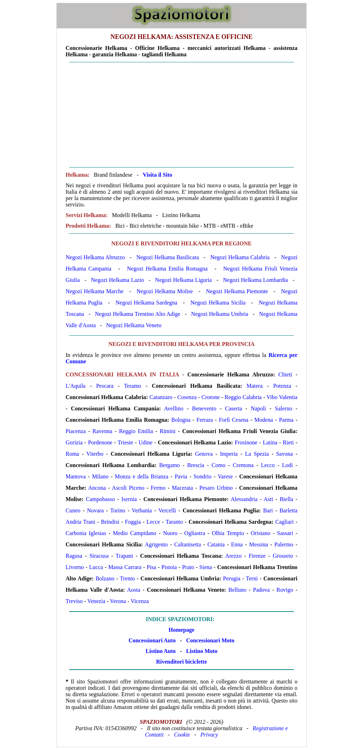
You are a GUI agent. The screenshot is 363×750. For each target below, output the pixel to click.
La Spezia (257, 454)
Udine (145, 442)
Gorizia (74, 442)
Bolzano (104, 578)
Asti (268, 499)
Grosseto (283, 556)
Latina (270, 442)
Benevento (204, 408)
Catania (216, 544)
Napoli (258, 408)
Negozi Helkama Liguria (183, 280)
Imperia (229, 454)
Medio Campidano (134, 533)
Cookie (182, 735)
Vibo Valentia (282, 397)
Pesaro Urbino (216, 488)
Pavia (181, 476)
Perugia (231, 578)
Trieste (125, 442)
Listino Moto (201, 651)
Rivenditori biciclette (181, 662)
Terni (252, 578)
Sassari (285, 533)
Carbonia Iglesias (86, 533)
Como (218, 465)
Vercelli (167, 510)
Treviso (74, 601)
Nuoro (170, 533)
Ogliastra (194, 533)
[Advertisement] (181, 114)
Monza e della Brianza (141, 476)
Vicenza (139, 601)
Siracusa (98, 556)
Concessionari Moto (209, 640)
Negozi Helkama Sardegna (146, 303)
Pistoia (169, 567)
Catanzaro (161, 397)
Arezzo (233, 556)
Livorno (75, 567)
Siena (205, 567)
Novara (95, 510)
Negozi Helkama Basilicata (167, 257)
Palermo (283, 544)
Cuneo (73, 510)
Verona (118, 601)
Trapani (124, 556)
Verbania (142, 510)
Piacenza (76, 431)
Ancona (97, 488)
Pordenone (100, 442)
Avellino (173, 408)
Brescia (195, 465)
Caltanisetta (187, 544)
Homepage (182, 630)
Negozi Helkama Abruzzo (95, 257)
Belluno (237, 590)
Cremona (243, 465)
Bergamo (169, 465)
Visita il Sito (157, 175)
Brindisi (110, 522)
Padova (261, 590)
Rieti (288, 442)
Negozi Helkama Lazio (117, 280)
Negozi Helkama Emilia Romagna (167, 269)
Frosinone (246, 442)
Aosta (133, 590)
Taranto (174, 522)
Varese (225, 476)
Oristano (260, 533)
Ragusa (74, 556)
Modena (264, 420)
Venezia (96, 601)
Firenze (257, 556)
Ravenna (102, 431)
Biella (286, 499)
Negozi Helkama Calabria (239, 257)
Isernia (129, 499)
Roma (72, 454)
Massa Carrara (124, 567)
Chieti (285, 374)
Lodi (287, 465)
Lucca (96, 567)
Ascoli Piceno (128, 488)
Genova (204, 454)
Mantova (76, 476)
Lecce (153, 522)
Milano (100, 476)
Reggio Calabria (243, 397)
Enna (237, 544)
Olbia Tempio (228, 533)
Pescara (104, 386)
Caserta (233, 408)
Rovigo (285, 590)
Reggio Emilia (136, 431)
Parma (286, 420)
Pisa (151, 567)
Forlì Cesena (233, 420)
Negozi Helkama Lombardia (255, 280)
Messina (258, 544)
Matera (254, 386)
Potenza (282, 386)
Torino (117, 510)
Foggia (133, 522)
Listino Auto (161, 651)
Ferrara (204, 420)
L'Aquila (75, 386)
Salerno (283, 408)
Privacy (209, 735)
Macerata (182, 488)
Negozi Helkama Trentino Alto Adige (137, 314)
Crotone (210, 397)
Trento (127, 578)
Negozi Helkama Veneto (133, 325)
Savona (284, 454)
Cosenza (186, 397)
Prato (188, 567)
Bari (268, 510)
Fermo (158, 488)
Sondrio (203, 476)
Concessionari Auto (152, 640)
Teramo (132, 386)
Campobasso (100, 499)
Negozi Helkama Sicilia (217, 303)
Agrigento (156, 544)
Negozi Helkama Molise (164, 291)
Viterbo (95, 454)
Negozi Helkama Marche (94, 291)
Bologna (180, 420)
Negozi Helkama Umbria (219, 314)
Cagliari (284, 522)
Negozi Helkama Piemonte (237, 291)
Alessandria (244, 499)
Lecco (268, 465)
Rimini (167, 431)
